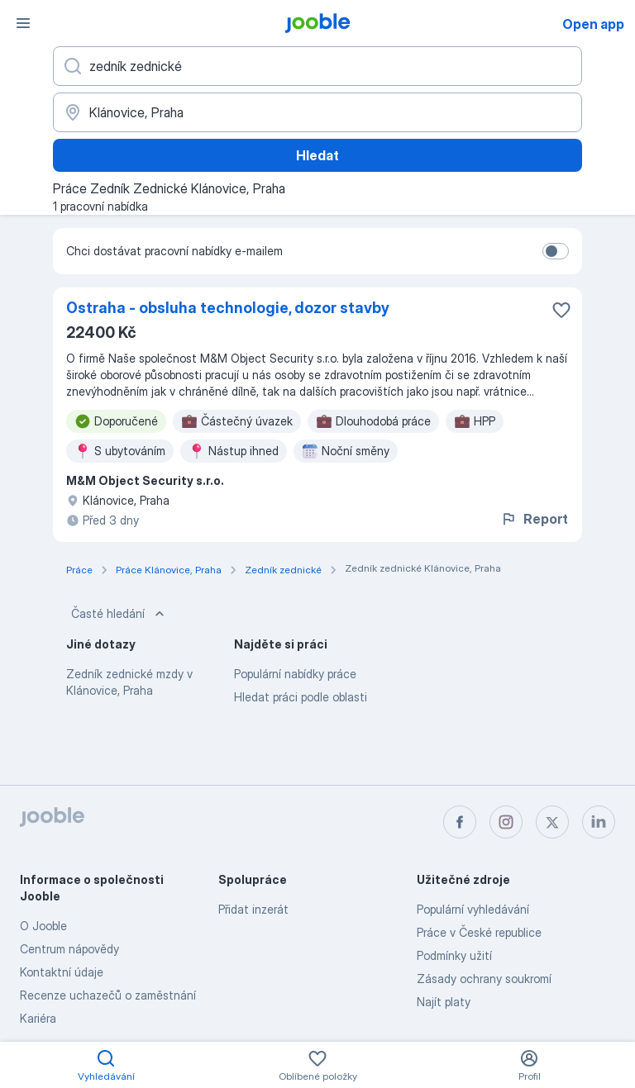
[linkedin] (598, 822)
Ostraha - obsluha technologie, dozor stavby (227, 307)
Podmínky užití (454, 955)
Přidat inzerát (253, 909)
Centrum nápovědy (69, 949)
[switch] (555, 251)
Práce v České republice (479, 932)
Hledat (317, 155)
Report (534, 519)
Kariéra (38, 1018)
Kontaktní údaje (61, 972)
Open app (593, 24)
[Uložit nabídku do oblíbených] (561, 309)
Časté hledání (119, 614)
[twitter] (552, 822)
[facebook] (459, 822)
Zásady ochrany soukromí (484, 979)
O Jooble (43, 926)
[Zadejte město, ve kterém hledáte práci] (317, 112)
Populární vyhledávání (473, 909)
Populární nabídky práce (295, 674)
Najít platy (443, 1002)
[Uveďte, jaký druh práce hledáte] (317, 66)
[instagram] (506, 822)
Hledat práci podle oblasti (300, 697)
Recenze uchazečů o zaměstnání (108, 995)
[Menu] (23, 23)
